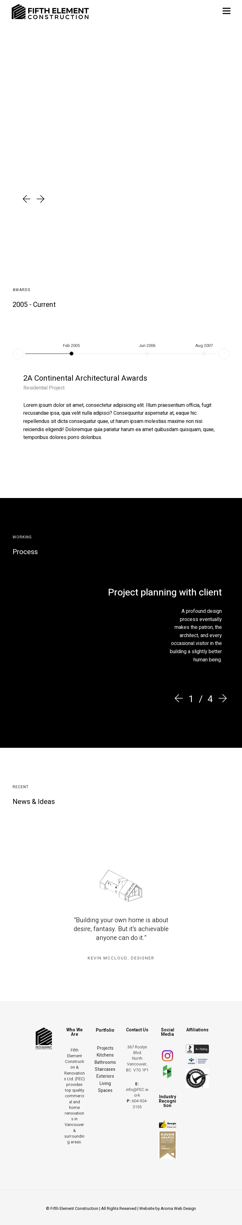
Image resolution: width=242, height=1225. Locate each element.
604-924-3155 (139, 1104)
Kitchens (105, 1055)
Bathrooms (105, 1062)
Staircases (105, 1069)
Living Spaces (105, 1087)
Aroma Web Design (178, 1208)
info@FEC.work (137, 1092)
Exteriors (105, 1076)
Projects (105, 1048)
